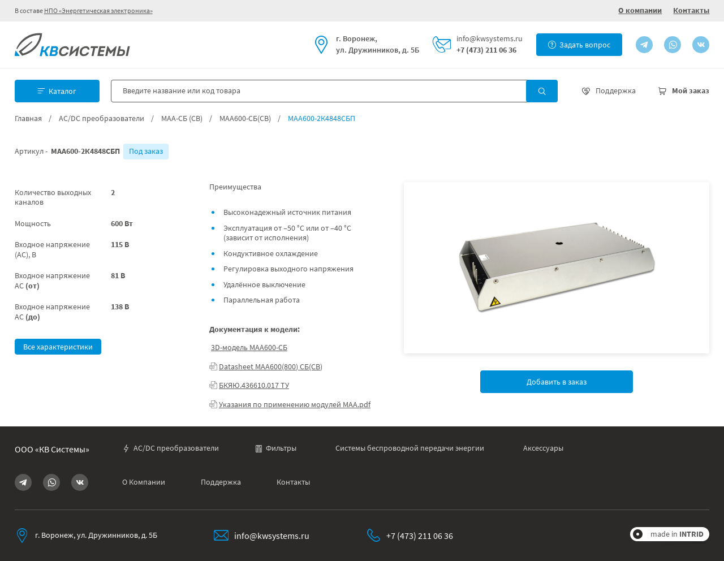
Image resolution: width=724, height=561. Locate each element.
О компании (640, 10)
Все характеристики (58, 347)
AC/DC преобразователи (101, 118)
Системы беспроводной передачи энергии (409, 448)
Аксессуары (543, 448)
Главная (28, 118)
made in (677, 534)
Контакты (691, 10)
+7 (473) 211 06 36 (486, 50)
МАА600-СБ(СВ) (245, 118)
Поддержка (221, 482)
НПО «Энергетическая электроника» (98, 10)
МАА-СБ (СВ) (181, 118)
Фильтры (275, 448)
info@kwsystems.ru (489, 39)
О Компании (143, 482)
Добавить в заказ (557, 382)
